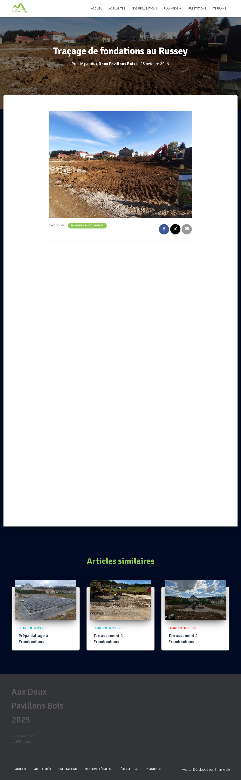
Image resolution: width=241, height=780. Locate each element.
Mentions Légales (98, 769)
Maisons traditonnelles (87, 225)
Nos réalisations (144, 8)
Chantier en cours (32, 628)
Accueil (96, 8)
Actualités (117, 8)
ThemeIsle (222, 769)
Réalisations (128, 769)
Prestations (197, 8)
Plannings (172, 8)
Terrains (219, 8)
